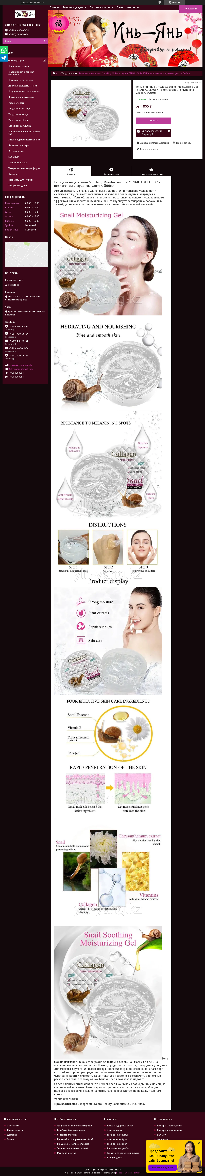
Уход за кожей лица (19, 108)
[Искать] (45, 41)
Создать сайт (27, 2)
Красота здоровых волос (21, 97)
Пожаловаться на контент (128, 1173)
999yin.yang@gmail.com (20, 369)
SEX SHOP (13, 156)
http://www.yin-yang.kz (20, 365)
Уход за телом (69, 73)
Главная (54, 7)
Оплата (10, 1139)
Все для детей (16, 151)
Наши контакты (15, 1130)
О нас (120, 7)
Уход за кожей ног (18, 120)
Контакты (133, 7)
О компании (13, 1125)
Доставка (12, 1134)
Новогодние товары (18, 66)
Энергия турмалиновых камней (24, 139)
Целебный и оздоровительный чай (24, 132)
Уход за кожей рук (18, 114)
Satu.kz (117, 1170)
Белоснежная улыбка (19, 125)
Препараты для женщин (20, 80)
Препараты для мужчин (20, 179)
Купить (154, 120)
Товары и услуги (73, 7)
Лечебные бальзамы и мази (22, 85)
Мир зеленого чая (17, 162)
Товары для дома (17, 185)
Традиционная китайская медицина (21, 73)
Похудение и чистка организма (24, 91)
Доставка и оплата (101, 7)
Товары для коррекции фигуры (24, 168)
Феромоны (14, 174)
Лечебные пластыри (18, 145)
